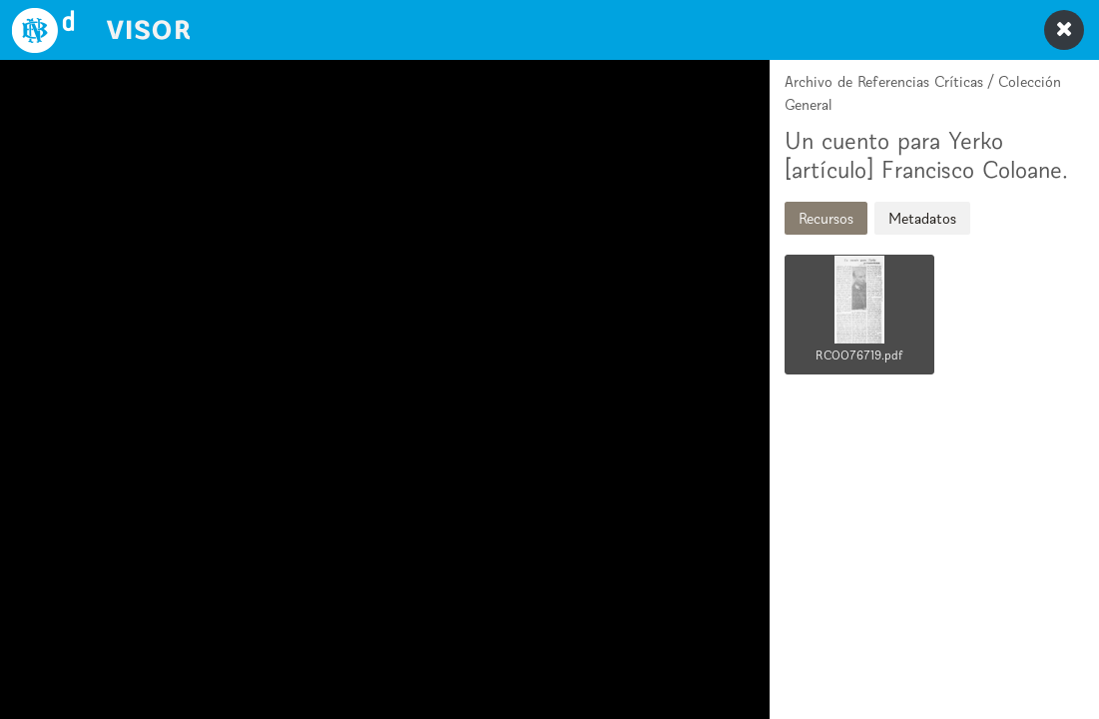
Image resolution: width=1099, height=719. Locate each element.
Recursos (826, 218)
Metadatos (922, 218)
